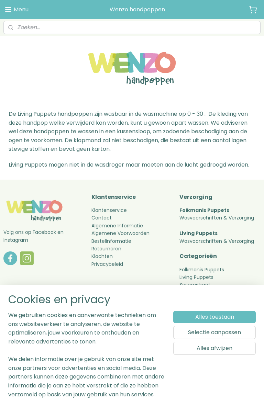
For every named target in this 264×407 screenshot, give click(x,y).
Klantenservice (109, 210)
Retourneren (107, 248)
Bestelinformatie (111, 241)
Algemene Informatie (117, 225)
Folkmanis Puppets (201, 269)
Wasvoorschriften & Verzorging (216, 217)
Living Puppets (196, 277)
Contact (101, 217)
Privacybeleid (107, 264)
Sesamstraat (194, 284)
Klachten (102, 256)
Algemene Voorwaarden (120, 233)
